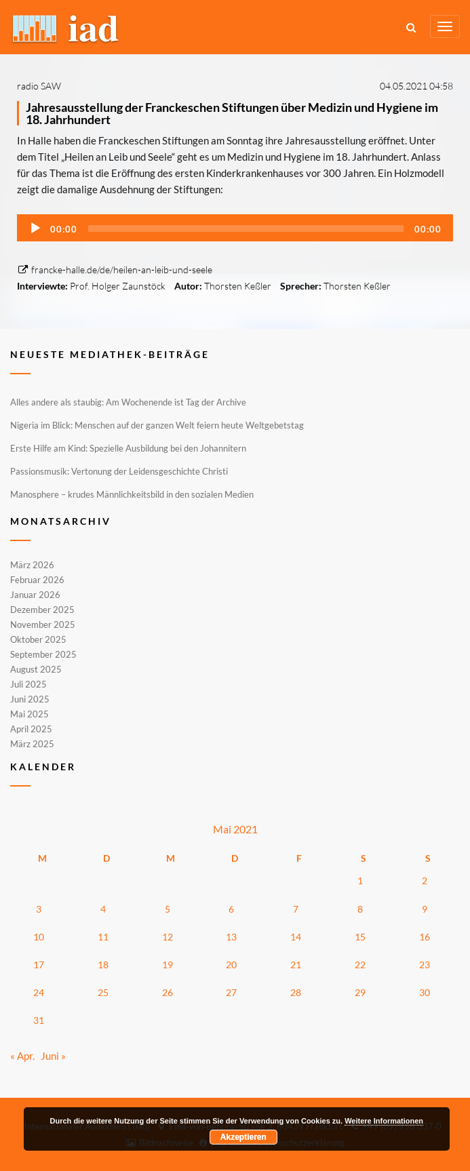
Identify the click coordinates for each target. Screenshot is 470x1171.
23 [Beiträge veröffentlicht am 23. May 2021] (424, 964)
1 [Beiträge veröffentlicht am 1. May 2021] (360, 880)
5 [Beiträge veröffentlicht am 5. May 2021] (167, 909)
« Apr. (22, 1056)
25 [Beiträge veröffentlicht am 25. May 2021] (103, 992)
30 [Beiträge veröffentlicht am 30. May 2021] (424, 992)
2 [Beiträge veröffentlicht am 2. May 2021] (424, 880)
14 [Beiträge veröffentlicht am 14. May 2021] (295, 936)
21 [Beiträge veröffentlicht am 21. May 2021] (295, 964)
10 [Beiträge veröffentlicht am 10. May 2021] (38, 936)
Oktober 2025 (38, 639)
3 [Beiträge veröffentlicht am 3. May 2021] (38, 909)
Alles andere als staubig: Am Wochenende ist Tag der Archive (128, 402)
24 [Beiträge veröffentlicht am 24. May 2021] (38, 992)
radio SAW (39, 86)
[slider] (246, 228)
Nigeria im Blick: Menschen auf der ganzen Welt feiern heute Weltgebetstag (157, 425)
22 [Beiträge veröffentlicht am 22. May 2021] (360, 964)
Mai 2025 (29, 714)
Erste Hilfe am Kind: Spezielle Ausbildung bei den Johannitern (128, 448)
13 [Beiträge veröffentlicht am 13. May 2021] (231, 936)
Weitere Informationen (384, 1121)
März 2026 (32, 565)
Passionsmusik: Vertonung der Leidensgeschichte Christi (119, 471)
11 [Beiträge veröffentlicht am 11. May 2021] (103, 936)
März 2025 (32, 743)
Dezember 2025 (42, 609)
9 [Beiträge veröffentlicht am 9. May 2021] (424, 909)
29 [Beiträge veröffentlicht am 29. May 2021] (360, 992)
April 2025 (31, 728)
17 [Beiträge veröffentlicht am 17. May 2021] (38, 964)
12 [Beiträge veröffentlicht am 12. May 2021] (167, 936)
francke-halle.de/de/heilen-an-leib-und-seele (114, 269)
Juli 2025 (28, 684)
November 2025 (42, 624)
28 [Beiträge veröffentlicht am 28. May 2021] (295, 992)
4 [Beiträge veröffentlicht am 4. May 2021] (103, 909)
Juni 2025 (30, 699)
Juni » (53, 1056)
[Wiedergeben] (35, 228)
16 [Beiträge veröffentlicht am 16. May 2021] (424, 936)
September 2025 (43, 654)
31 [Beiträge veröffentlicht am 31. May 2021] (38, 1020)
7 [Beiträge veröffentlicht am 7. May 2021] (295, 909)
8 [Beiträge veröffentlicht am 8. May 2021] (360, 909)
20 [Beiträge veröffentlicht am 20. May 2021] (231, 964)
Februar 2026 (37, 579)
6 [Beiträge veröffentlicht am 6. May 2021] (231, 909)
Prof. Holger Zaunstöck (117, 286)
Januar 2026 (35, 594)
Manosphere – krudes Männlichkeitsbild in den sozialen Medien (132, 494)
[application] (235, 227)
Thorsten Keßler (237, 286)
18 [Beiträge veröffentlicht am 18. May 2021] (103, 964)
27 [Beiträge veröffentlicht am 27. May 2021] (231, 992)
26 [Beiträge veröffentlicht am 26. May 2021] (167, 992)
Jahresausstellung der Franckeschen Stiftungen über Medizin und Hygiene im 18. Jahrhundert (232, 113)
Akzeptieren (243, 1137)
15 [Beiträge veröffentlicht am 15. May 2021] (360, 936)
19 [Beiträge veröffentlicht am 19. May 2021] (167, 964)
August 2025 (36, 669)
